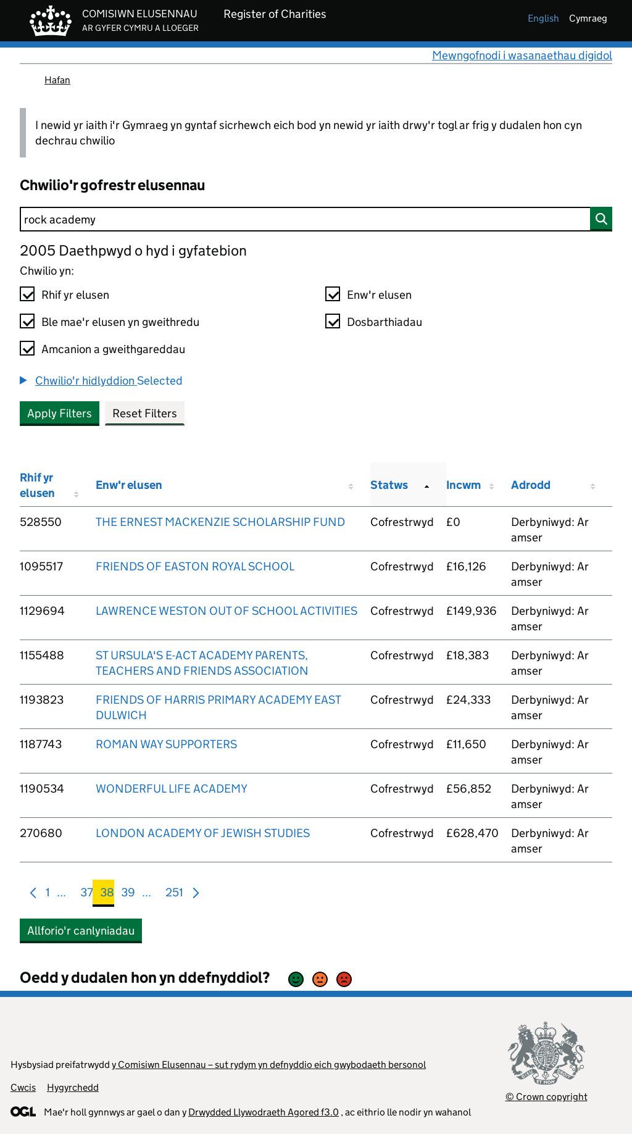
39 (128, 894)
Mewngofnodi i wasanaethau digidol (522, 55)
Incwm (463, 485)
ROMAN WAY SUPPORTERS (166, 744)
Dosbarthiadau (384, 322)
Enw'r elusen (379, 295)
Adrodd (531, 485)
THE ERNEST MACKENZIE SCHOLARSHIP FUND (220, 522)
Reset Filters (144, 413)
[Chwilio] (316, 219)
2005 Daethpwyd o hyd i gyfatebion (133, 250)
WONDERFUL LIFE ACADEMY (171, 789)
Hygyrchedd (73, 1087)
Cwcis (23, 1087)
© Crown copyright (546, 1097)
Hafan (57, 80)
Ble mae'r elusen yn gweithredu (120, 322)
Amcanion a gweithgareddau (113, 349)
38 (107, 894)
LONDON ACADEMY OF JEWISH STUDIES (203, 833)
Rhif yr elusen (75, 295)
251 (174, 894)
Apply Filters (59, 413)
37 (86, 894)
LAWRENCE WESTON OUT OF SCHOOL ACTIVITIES (226, 611)
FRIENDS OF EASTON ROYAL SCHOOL (195, 566)
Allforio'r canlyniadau (81, 930)
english (543, 18)
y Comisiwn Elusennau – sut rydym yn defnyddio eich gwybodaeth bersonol (269, 1064)
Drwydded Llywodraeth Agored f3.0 (263, 1112)
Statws (389, 485)
